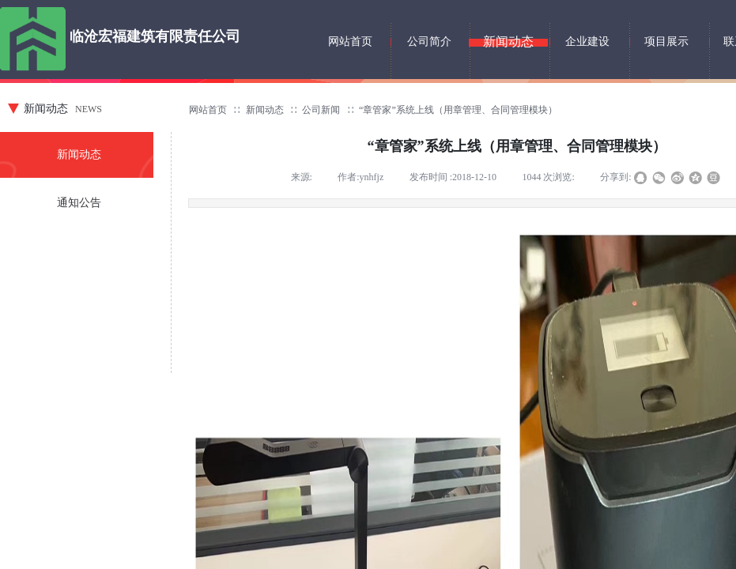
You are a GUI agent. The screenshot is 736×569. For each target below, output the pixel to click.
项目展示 (666, 41)
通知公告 (79, 203)
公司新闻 (321, 109)
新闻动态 (265, 109)
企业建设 (587, 41)
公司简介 (429, 41)
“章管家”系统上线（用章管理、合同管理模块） (458, 109)
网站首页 (208, 109)
